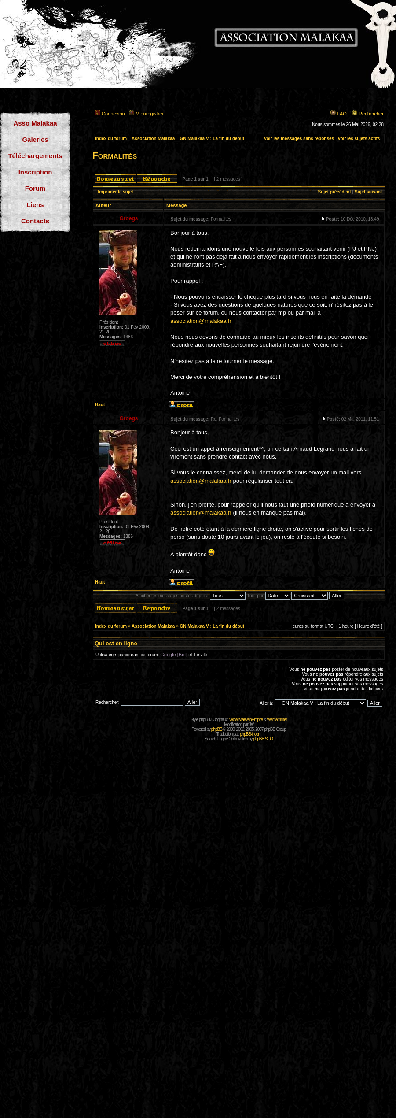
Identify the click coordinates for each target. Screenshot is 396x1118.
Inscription (35, 172)
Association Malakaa (153, 138)
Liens (35, 204)
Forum (35, 188)
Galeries (35, 139)
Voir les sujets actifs (358, 138)
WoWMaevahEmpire (246, 719)
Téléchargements (35, 155)
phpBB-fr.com (250, 734)
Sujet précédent (334, 191)
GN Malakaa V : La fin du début (212, 138)
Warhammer (277, 719)
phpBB (216, 729)
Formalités (114, 155)
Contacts (35, 221)
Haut (100, 404)
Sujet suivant (368, 191)
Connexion (113, 113)
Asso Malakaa (35, 123)
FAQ (342, 113)
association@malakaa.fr (200, 321)
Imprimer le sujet (115, 191)
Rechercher (371, 113)
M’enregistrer (150, 113)
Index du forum (111, 138)
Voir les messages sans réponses (299, 138)
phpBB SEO (263, 739)
